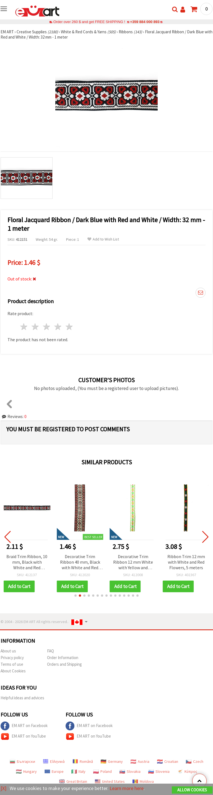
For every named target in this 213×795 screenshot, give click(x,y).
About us (8, 651)
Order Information (62, 657)
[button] (75, 595)
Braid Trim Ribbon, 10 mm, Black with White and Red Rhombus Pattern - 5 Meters (31, 562)
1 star (24, 326)
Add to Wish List (103, 239)
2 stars (35, 326)
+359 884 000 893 (144, 22)
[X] (3, 788)
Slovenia (159, 771)
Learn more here (127, 788)
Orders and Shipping (64, 664)
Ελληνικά (54, 761)
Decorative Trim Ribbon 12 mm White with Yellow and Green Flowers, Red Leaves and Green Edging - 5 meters (137, 562)
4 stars (58, 326)
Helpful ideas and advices (22, 697)
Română (82, 761)
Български (22, 761)
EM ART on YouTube (23, 736)
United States (110, 781)
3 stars (47, 326)
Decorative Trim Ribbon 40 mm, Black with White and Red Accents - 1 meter (84, 562)
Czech (194, 761)
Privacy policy (12, 657)
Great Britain (73, 781)
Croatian (167, 761)
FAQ (50, 651)
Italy (78, 771)
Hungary (26, 771)
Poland (102, 771)
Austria (140, 761)
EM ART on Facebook (24, 725)
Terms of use (12, 664)
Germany (112, 761)
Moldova (143, 781)
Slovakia (130, 771)
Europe (54, 771)
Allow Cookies (192, 790)
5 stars (69, 326)
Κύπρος (187, 771)
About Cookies (13, 671)
